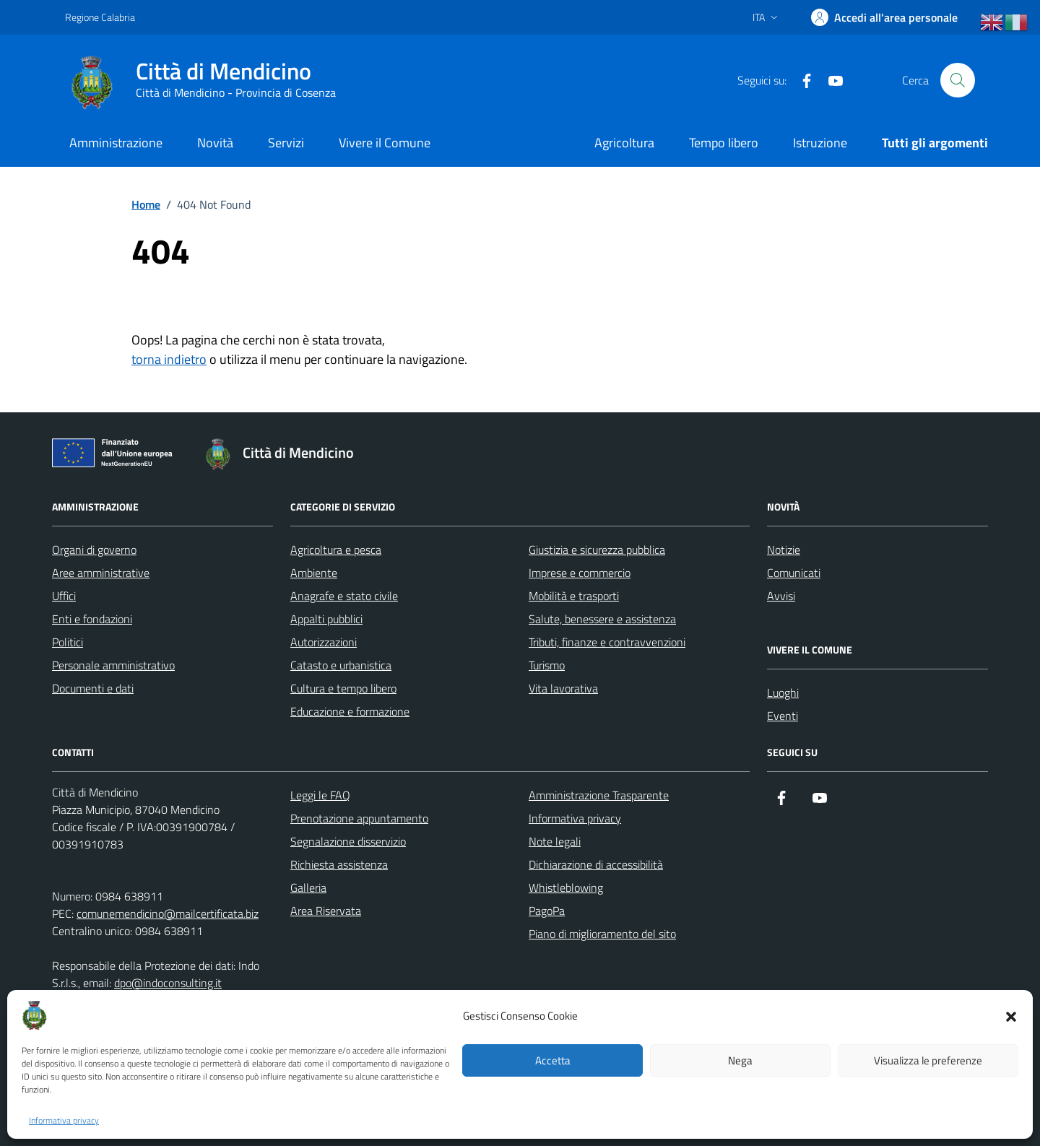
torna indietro (169, 359)
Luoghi (783, 692)
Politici (67, 642)
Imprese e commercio (579, 572)
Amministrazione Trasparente (599, 795)
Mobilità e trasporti (574, 595)
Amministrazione (115, 142)
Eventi (782, 715)
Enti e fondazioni (92, 619)
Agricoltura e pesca (335, 549)
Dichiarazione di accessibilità (596, 864)
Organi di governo (94, 549)
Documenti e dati (93, 688)
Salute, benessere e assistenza (602, 619)
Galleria (308, 887)
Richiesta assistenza (339, 864)
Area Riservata (325, 910)
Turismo (547, 665)
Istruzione (820, 142)
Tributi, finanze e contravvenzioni (607, 642)
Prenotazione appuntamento (359, 818)
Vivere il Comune (384, 142)
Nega (740, 1060)
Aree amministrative (101, 572)
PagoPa (547, 910)
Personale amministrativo (113, 665)
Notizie (783, 549)
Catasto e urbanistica (340, 665)
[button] (1011, 1015)
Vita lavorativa (563, 688)
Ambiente (313, 572)
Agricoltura (624, 142)
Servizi (286, 142)
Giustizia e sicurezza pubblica (597, 549)
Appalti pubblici (326, 619)
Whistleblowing (566, 887)
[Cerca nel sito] (957, 80)
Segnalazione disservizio (348, 841)
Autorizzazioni (323, 642)
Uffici (64, 595)
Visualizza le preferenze (928, 1060)
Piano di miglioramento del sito (602, 933)
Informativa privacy (64, 1120)
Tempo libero (723, 142)
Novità (215, 142)
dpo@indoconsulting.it (168, 982)
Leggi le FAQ (320, 795)
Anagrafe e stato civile (344, 595)
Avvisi (781, 595)
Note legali (555, 841)
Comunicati (793, 572)
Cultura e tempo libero (343, 688)
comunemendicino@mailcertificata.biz (168, 913)
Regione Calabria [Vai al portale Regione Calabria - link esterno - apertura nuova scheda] (100, 17)
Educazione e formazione (350, 711)
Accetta (553, 1060)
